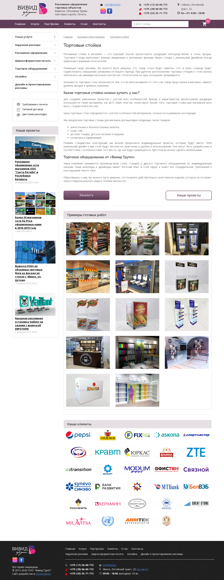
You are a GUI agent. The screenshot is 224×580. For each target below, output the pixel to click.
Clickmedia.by (43, 573)
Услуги (35, 24)
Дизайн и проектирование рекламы (33, 86)
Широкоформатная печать (33, 60)
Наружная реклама (27, 45)
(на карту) (142, 569)
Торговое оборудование (31, 68)
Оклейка (21, 76)
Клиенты (69, 24)
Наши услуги (23, 37)
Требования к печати (35, 104)
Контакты (99, 24)
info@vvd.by (113, 4)
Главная (20, 24)
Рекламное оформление (31, 52)
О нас (84, 24)
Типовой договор (32, 109)
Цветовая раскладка (34, 114)
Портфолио (51, 24)
